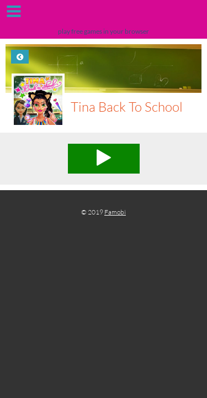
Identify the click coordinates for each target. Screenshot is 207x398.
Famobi (115, 212)
